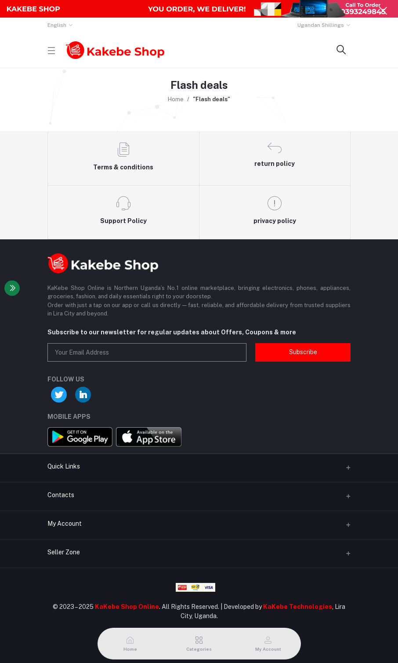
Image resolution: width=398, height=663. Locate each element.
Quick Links (63, 466)
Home (176, 99)
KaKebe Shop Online (127, 606)
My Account (64, 523)
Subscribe (303, 351)
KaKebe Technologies (297, 606)
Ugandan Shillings (320, 25)
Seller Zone (63, 552)
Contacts (60, 494)
